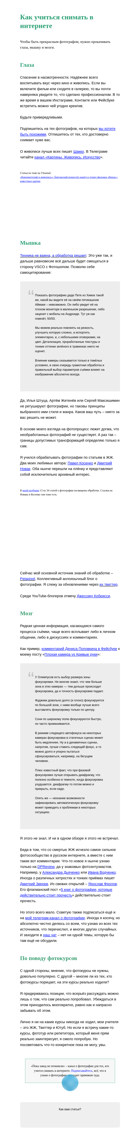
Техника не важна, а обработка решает (53, 255)
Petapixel (27, 579)
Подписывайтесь (81, 1070)
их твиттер (108, 584)
